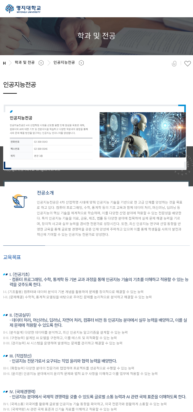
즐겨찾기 (187, 63)
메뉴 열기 (184, 9)
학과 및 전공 (25, 62)
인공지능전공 (64, 62)
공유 (174, 63)
